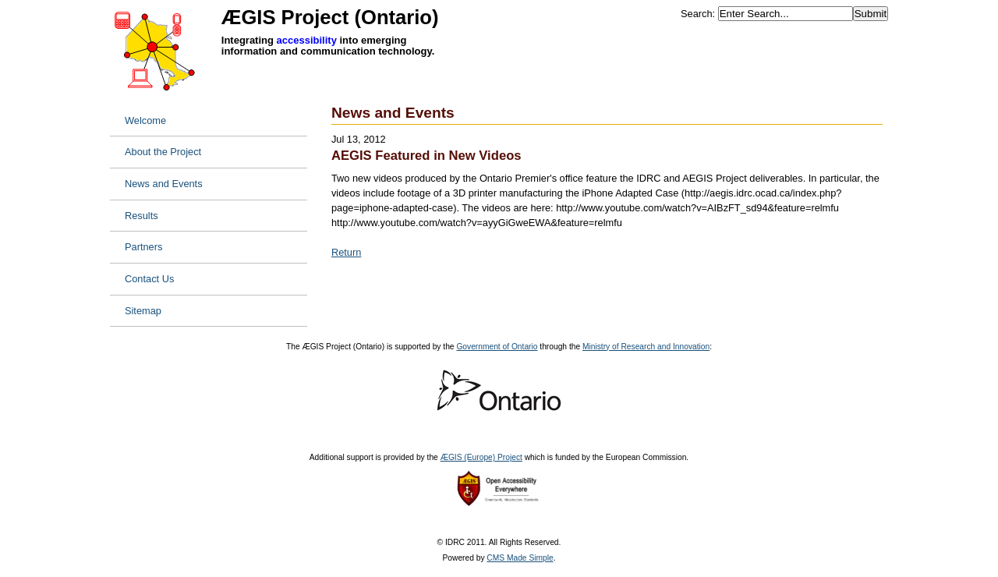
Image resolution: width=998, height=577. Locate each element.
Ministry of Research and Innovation (646, 346)
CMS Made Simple (520, 558)
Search (697, 13)
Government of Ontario (496, 346)
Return (346, 252)
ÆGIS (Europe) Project (481, 457)
